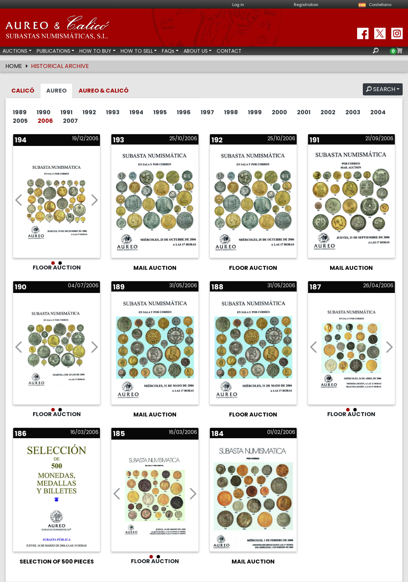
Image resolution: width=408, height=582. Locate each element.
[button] (18, 202)
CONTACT (229, 50)
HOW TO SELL (137, 50)
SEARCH (380, 89)
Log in (238, 4)
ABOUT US (196, 50)
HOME (13, 66)
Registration (306, 4)
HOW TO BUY (95, 50)
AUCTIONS (14, 50)
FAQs (168, 50)
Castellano (373, 4)
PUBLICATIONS (53, 50)
